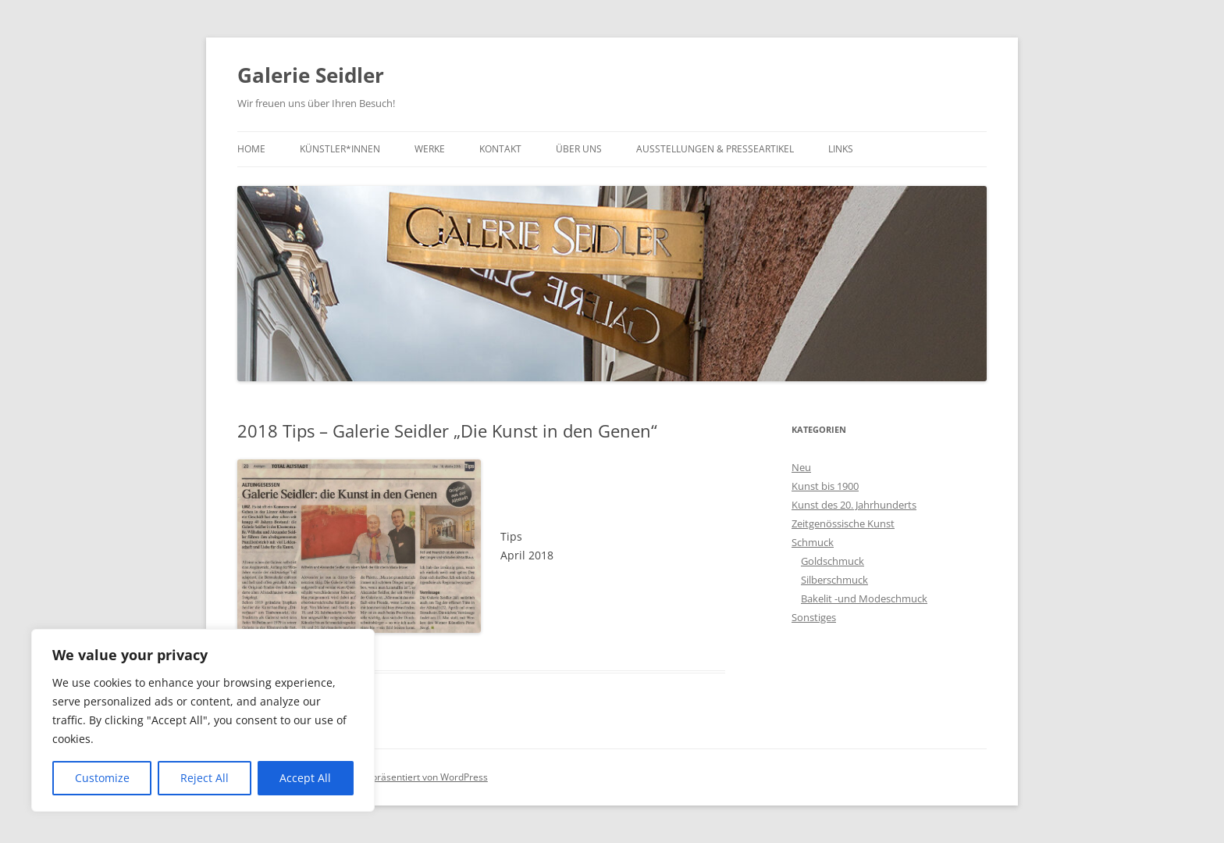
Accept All (305, 777)
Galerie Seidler (310, 75)
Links (840, 148)
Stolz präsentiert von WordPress (418, 777)
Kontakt (500, 148)
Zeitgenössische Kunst (843, 523)
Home (251, 148)
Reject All (204, 777)
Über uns (579, 148)
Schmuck (813, 542)
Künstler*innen (340, 148)
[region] (203, 720)
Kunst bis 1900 (825, 486)
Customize (102, 777)
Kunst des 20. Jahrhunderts (854, 505)
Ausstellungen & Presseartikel (715, 148)
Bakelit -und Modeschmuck (864, 598)
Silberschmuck (834, 580)
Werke (430, 148)
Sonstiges (814, 617)
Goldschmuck (832, 561)
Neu (801, 467)
